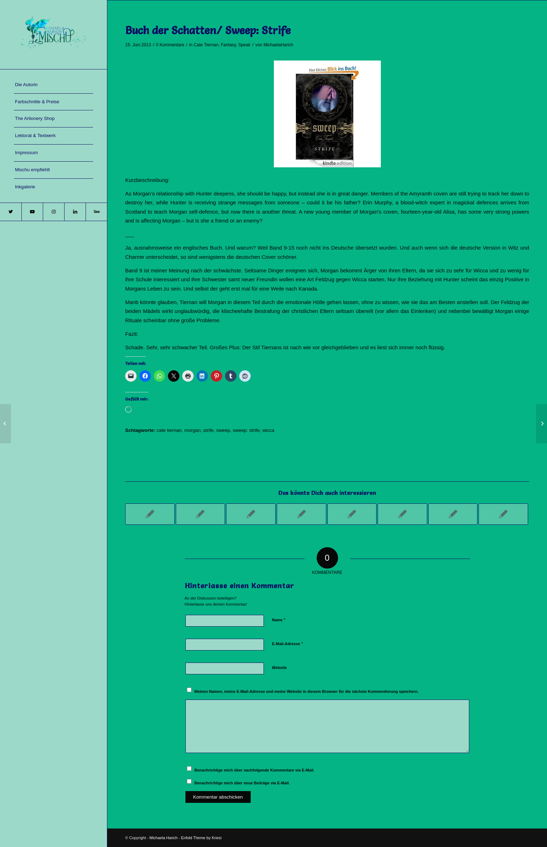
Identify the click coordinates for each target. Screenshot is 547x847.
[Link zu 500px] (96, 212)
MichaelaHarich (278, 44)
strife (208, 430)
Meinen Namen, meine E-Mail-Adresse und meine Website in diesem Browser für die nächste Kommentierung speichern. (306, 691)
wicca (268, 430)
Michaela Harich (163, 838)
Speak (244, 44)
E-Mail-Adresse (287, 643)
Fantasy (228, 44)
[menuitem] (53, 85)
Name (279, 619)
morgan (192, 430)
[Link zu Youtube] (32, 212)
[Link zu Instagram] (53, 212)
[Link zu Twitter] (10, 212)
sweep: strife (246, 430)
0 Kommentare (170, 44)
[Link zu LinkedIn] (75, 212)
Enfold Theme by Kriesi (201, 838)
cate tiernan (169, 430)
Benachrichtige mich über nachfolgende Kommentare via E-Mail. (254, 770)
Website (279, 667)
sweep (223, 430)
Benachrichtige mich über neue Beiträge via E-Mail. (242, 783)
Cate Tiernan (206, 44)
